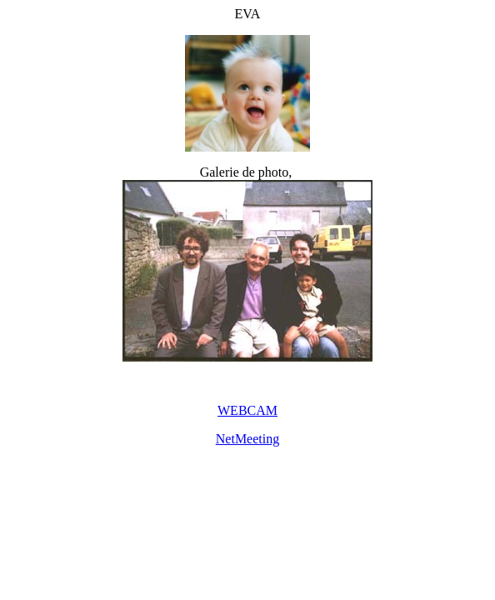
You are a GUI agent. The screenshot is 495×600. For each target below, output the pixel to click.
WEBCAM (248, 410)
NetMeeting (247, 439)
